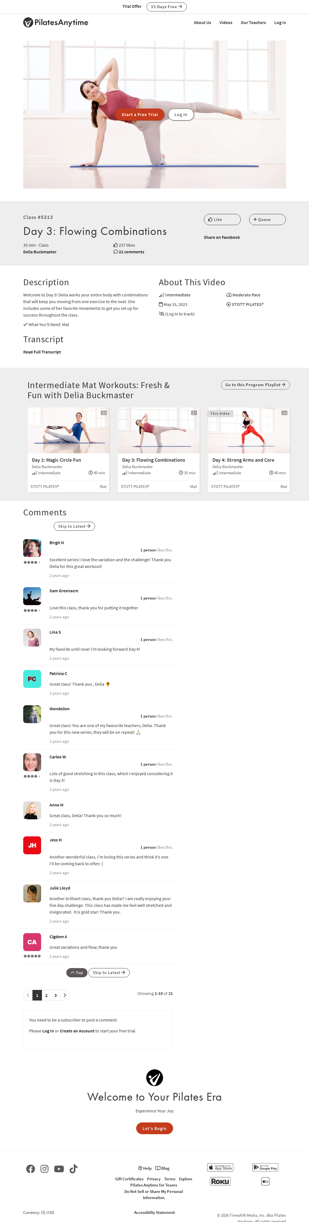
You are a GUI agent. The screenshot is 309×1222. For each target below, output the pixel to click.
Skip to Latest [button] (74, 526)
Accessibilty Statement (154, 1212)
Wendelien (59, 708)
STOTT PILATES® (248, 304)
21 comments (131, 251)
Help (145, 1168)
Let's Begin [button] (155, 1128)
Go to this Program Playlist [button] (255, 384)
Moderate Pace (246, 295)
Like (215, 219)
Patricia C (58, 673)
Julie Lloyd (59, 888)
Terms (169, 1178)
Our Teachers (253, 22)
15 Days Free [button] (166, 6)
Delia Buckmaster (39, 251)
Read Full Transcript (42, 352)
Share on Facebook (222, 237)
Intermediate (177, 295)
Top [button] (77, 972)
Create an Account (77, 1031)
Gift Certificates (129, 1178)
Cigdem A (58, 936)
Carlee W (57, 756)
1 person (148, 550)
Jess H (55, 840)
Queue (262, 219)
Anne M (56, 805)
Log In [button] (181, 114)
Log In (280, 22)
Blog (162, 1168)
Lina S (55, 632)
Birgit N (56, 542)
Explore (185, 1178)
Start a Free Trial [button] (140, 114)
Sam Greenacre (63, 590)
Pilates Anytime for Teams (153, 1185)
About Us (202, 22)
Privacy (154, 1178)
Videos (226, 22)
